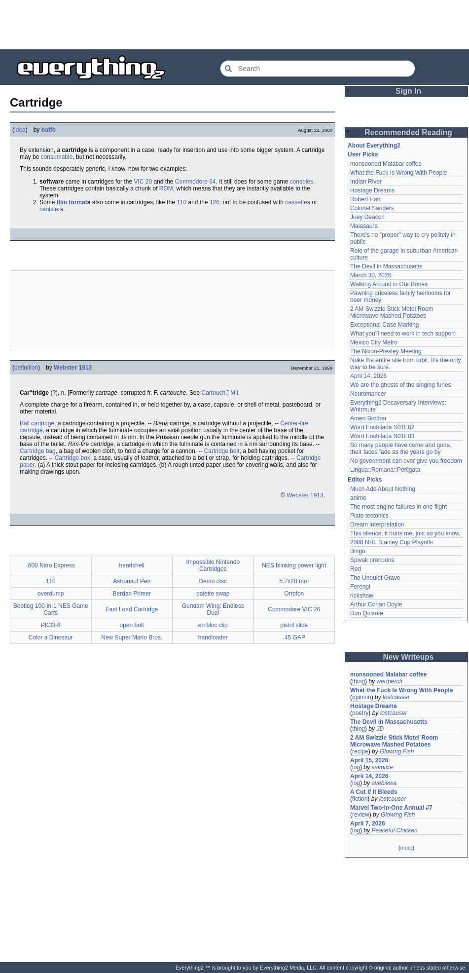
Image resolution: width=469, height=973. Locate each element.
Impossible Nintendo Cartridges (213, 565)
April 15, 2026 (369, 760)
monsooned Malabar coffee (386, 163)
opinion (361, 697)
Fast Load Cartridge (132, 609)
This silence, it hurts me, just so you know (404, 533)
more (406, 848)
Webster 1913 (73, 367)
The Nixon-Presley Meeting (386, 351)
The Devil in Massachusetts (386, 266)
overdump (50, 593)
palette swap (212, 593)
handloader (213, 637)
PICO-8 (51, 625)
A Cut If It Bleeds (373, 791)
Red (355, 568)
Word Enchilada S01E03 (382, 436)
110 (181, 202)
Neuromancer (368, 393)
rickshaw (361, 595)
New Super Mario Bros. (131, 637)
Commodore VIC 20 (294, 609)
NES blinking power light (294, 565)
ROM (166, 188)
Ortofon (294, 593)
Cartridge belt (222, 451)
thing (358, 681)
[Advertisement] (234, 24)
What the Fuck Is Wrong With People (398, 172)
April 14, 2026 (368, 376)
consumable (57, 156)
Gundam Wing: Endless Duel (213, 609)
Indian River (366, 181)
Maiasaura (364, 226)
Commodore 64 (195, 181)
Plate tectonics (369, 515)
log (356, 767)
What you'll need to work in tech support (402, 333)
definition (26, 367)
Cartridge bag (38, 451)
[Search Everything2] (317, 68)
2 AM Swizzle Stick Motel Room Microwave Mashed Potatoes (391, 312)
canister (49, 209)
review (360, 814)
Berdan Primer (132, 593)
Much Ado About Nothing (382, 489)
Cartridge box (72, 457)
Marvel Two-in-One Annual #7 (391, 807)
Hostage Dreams (372, 190)
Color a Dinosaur (51, 637)
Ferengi (360, 586)
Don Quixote (366, 613)
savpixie (382, 767)
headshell (131, 565)
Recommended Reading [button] (408, 132)
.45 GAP (294, 637)
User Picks (363, 154)
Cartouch (214, 392)
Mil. (235, 392)
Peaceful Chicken (394, 830)
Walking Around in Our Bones (389, 284)
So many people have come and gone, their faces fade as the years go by (400, 448)
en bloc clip (213, 625)
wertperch (389, 681)
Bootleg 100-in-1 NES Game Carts (50, 609)
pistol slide (294, 625)
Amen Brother (368, 418)
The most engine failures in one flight (398, 506)
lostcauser (396, 697)
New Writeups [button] (408, 657)
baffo (48, 129)
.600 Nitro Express (50, 565)
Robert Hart (365, 199)
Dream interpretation (377, 524)
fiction (359, 798)
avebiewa (384, 783)
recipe (360, 751)
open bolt (132, 625)
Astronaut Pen (131, 581)
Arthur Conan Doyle (376, 604)
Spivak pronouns (372, 560)
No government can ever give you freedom (406, 460)
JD (380, 728)
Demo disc (213, 581)
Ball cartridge (37, 423)
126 (214, 202)
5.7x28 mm (294, 581)
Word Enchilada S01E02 (382, 427)
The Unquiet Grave (375, 577)
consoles (301, 181)
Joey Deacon (367, 217)
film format (72, 202)
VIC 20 (143, 181)
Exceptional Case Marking (384, 324)
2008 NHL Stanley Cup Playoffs (391, 542)
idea (20, 129)
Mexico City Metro (373, 342)
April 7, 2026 (367, 823)
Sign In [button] (408, 91)
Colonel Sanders (372, 208)
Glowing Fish (397, 751)
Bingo (357, 551)
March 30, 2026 (370, 275)
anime (358, 497)
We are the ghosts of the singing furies (400, 384)
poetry (360, 713)
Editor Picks (365, 479)
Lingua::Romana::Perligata (385, 469)
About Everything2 (374, 145)
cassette (296, 202)
